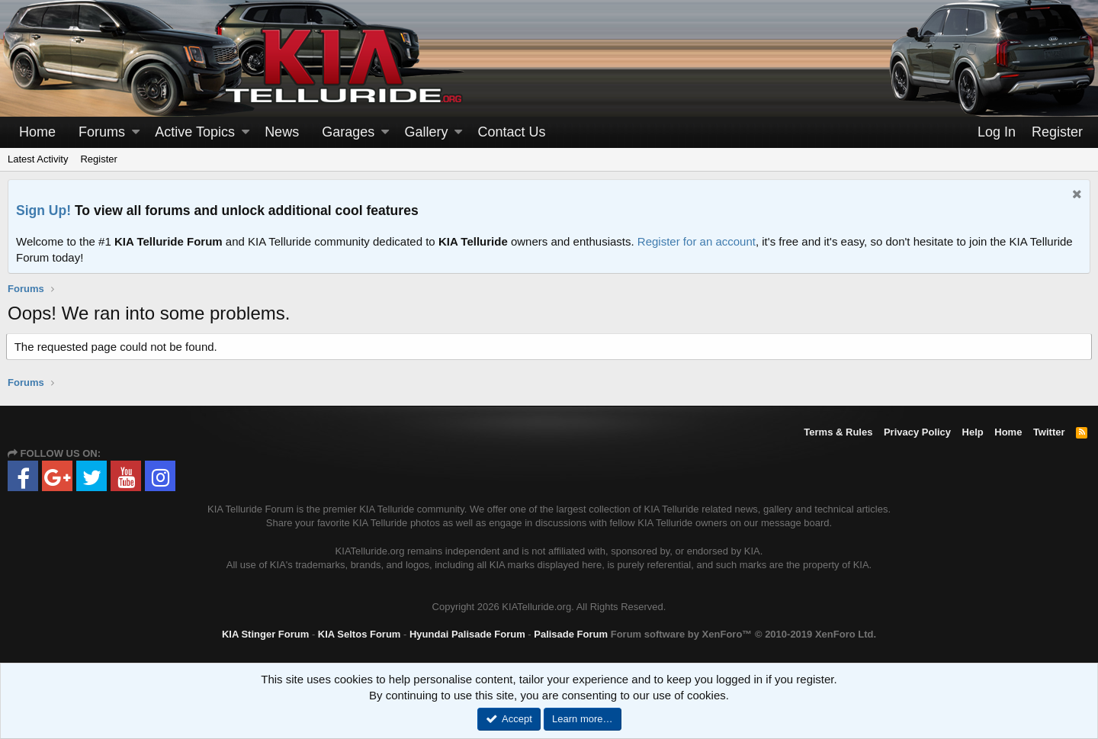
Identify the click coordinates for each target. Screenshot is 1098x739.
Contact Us (512, 132)
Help (973, 432)
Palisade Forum (571, 634)
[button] (135, 132)
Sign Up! (43, 210)
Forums (102, 132)
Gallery (426, 132)
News (282, 132)
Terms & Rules (838, 432)
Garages (348, 132)
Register (98, 159)
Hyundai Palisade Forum (467, 634)
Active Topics (195, 132)
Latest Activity (38, 159)
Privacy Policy (917, 432)
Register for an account (696, 241)
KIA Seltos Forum (359, 634)
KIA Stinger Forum (265, 634)
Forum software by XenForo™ (743, 634)
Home (37, 132)
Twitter (1049, 432)
